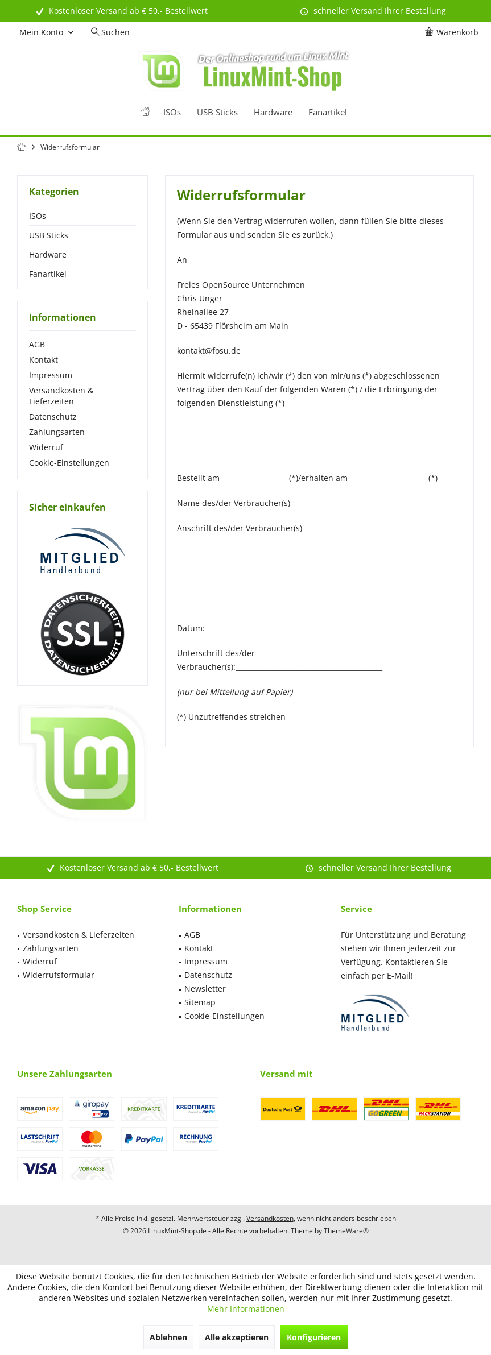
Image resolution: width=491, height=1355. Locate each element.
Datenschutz (53, 416)
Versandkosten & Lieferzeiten (61, 396)
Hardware (48, 254)
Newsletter (205, 988)
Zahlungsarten (57, 431)
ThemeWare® (346, 1231)
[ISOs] (172, 112)
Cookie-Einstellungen (69, 462)
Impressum (50, 375)
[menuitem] (453, 32)
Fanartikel (48, 273)
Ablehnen (168, 1337)
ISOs (37, 215)
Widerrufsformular (58, 974)
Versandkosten (270, 1218)
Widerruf (46, 447)
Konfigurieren (314, 1337)
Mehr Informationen (245, 1308)
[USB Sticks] (217, 112)
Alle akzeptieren (237, 1337)
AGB (37, 344)
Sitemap (200, 1002)
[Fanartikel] (327, 112)
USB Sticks (48, 235)
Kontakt (43, 359)
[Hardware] (273, 112)
